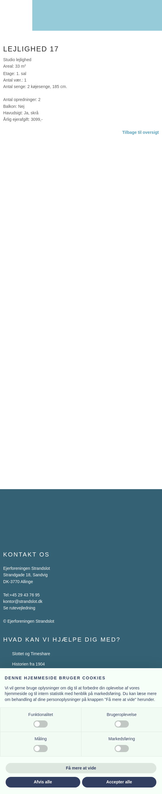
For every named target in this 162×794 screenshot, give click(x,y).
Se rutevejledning (19, 608)
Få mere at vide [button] (81, 768)
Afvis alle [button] (43, 782)
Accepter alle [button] (119, 782)
